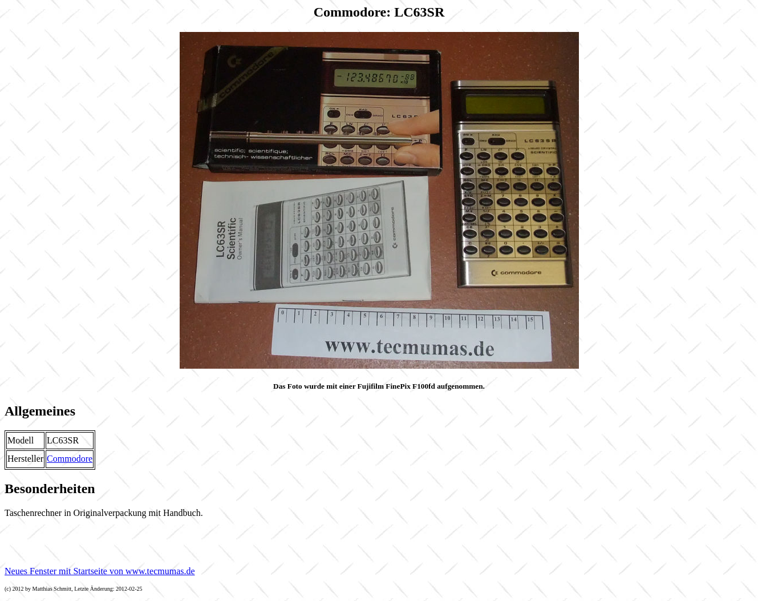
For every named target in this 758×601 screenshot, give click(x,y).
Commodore (69, 458)
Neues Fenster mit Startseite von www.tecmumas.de (100, 571)
